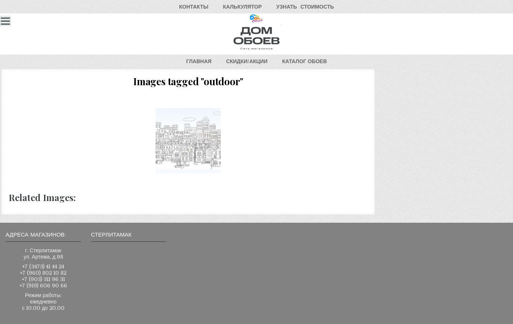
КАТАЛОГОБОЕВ (304, 61)
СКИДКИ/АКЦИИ (247, 61)
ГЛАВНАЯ (199, 61)
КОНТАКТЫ (193, 7)
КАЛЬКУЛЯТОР (242, 7)
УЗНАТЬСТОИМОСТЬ (305, 7)
